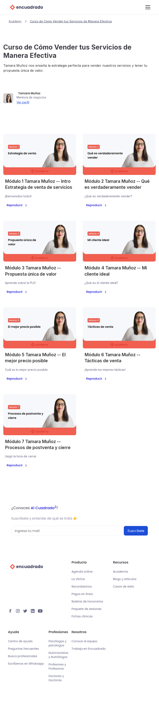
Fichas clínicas (82, 616)
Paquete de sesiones (86, 609)
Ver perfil (23, 102)
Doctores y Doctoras (56, 678)
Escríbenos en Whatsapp (26, 664)
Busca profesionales (22, 656)
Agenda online (82, 572)
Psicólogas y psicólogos (57, 643)
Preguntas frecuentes (23, 649)
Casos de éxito (123, 586)
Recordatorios (81, 586)
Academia (120, 572)
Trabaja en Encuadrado (88, 649)
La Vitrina (78, 579)
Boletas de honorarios (87, 601)
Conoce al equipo (84, 641)
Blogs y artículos (125, 579)
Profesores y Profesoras (57, 666)
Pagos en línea (82, 594)
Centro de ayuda (20, 641)
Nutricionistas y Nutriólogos (58, 655)
